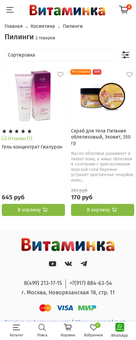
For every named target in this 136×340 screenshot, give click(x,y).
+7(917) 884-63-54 (91, 283)
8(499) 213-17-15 (43, 283)
